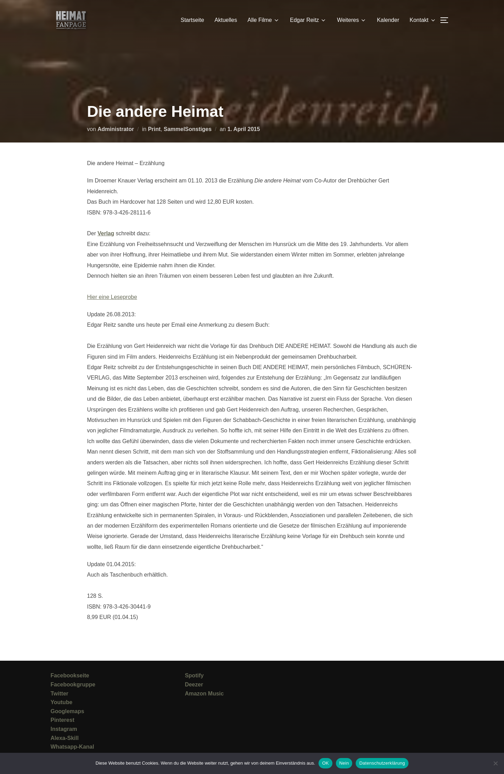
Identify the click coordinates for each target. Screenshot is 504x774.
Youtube (62, 702)
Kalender (388, 20)
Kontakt (423, 20)
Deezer (194, 684)
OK (325, 763)
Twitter (59, 693)
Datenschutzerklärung (382, 763)
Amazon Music (204, 693)
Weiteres (351, 20)
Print (154, 129)
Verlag (106, 233)
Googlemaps (67, 711)
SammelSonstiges (188, 129)
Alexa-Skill (65, 738)
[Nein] (495, 763)
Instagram (64, 729)
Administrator (116, 129)
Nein (344, 763)
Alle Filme (264, 20)
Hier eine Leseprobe (112, 297)
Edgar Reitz (308, 20)
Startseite (192, 20)
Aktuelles (226, 20)
